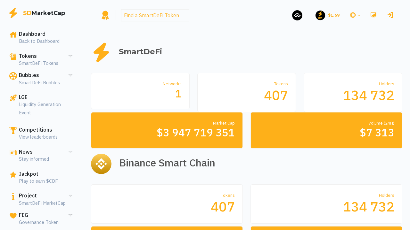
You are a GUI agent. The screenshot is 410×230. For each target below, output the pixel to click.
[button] (354, 15)
